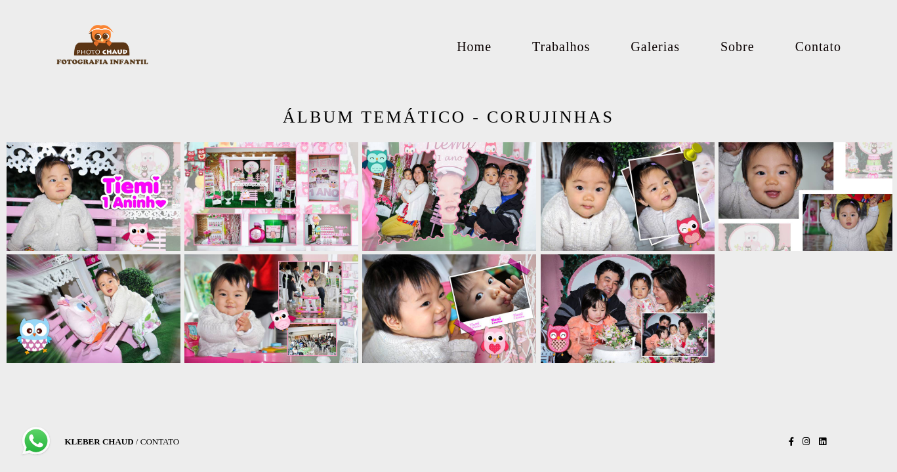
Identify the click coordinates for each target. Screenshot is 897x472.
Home (474, 46)
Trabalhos (561, 46)
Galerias (655, 46)
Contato (818, 46)
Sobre (737, 46)
